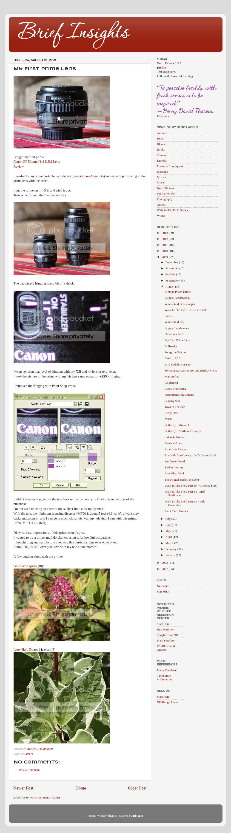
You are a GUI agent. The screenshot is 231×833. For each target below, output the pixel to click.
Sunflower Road (175, 461)
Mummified (172, 376)
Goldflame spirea (25, 566)
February (171, 549)
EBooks (162, 160)
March (169, 543)
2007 (165, 569)
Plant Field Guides (176, 511)
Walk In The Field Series (172, 210)
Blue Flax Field (174, 473)
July (168, 518)
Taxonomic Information (164, 677)
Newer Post (23, 788)
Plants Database (167, 670)
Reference (163, 116)
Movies (161, 177)
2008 (165, 562)
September (172, 280)
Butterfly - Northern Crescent (183, 431)
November (172, 268)
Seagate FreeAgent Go (88, 176)
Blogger (138, 815)
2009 (165, 257)
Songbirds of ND (167, 635)
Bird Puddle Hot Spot (178, 364)
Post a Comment (29, 770)
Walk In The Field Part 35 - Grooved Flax (191, 485)
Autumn (162, 133)
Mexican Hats (173, 443)
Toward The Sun (175, 407)
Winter (161, 215)
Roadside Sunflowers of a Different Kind (190, 455)
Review (19, 166)
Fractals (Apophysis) (170, 166)
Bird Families (165, 629)
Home (80, 788)
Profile (161, 67)
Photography (165, 199)
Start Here (163, 624)
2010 (165, 251)
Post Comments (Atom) (45, 797)
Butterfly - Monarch (177, 425)
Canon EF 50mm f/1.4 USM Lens (37, 161)
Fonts (168, 316)
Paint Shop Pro (166, 193)
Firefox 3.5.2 (173, 358)
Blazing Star (172, 401)
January (170, 555)
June (168, 525)
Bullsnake (171, 346)
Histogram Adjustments (179, 394)
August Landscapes (177, 328)
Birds (160, 138)
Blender (162, 144)
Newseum (163, 586)
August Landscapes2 (177, 297)
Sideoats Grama (174, 437)
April (169, 537)
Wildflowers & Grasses (166, 647)
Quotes (161, 204)
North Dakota (165, 188)
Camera (28, 753)
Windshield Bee (174, 322)
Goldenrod (171, 382)
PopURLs (163, 591)
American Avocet (175, 449)
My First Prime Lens (177, 340)
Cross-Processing (175, 388)
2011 (165, 245)
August (170, 286)
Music (161, 182)
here (172, 71)
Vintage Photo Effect (178, 291)
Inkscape (162, 171)
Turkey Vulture (174, 467)
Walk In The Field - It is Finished (185, 310)
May (168, 531)
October (170, 274)
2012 (165, 239)
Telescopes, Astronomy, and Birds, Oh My (191, 370)
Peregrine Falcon (175, 352)
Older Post (137, 788)
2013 (165, 233)
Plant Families (166, 640)
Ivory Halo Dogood (27, 649)
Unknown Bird (174, 334)
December (172, 262)
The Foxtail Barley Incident (182, 479)
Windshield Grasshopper (180, 304)
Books (161, 149)
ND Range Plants (168, 702)
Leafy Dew (171, 413)
